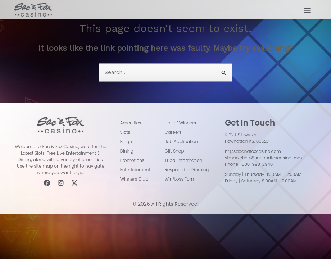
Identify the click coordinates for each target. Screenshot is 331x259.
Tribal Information (184, 160)
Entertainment (135, 170)
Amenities (130, 123)
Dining (126, 151)
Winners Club (134, 179)
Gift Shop (174, 151)
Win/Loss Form (180, 179)
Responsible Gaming (187, 170)
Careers (173, 132)
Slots (125, 132)
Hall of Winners (180, 123)
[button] (307, 10)
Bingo (126, 141)
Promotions (132, 160)
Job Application (181, 141)
